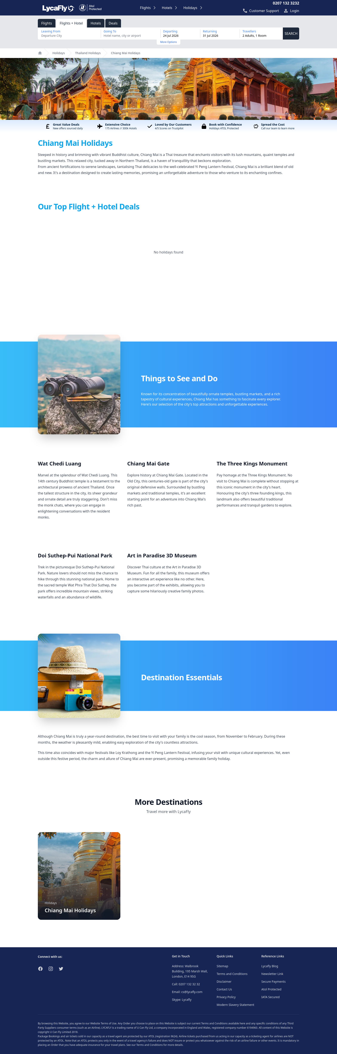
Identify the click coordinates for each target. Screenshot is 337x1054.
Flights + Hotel (71, 23)
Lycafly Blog (269, 966)
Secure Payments (273, 981)
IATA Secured (270, 997)
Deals (113, 23)
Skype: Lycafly (181, 1000)
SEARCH (291, 33)
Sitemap (222, 966)
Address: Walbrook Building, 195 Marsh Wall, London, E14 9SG (190, 971)
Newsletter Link (272, 974)
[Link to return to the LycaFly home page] (58, 8)
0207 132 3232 (286, 3)
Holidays (58, 53)
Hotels (95, 23)
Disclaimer (224, 981)
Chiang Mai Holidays (125, 53)
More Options (168, 42)
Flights (46, 23)
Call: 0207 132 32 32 (186, 984)
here (242, 1023)
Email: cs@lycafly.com (187, 992)
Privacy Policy (226, 997)
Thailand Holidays (88, 53)
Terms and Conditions (232, 974)
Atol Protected (271, 989)
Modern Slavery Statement (235, 1005)
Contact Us (224, 989)
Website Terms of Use (103, 1023)
